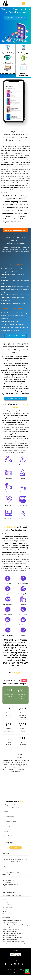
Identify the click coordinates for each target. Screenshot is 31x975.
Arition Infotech (12, 885)
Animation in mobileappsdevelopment (13, 944)
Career (4, 911)
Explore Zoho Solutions (15, 335)
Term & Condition (7, 907)
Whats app (6, 880)
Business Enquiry (8, 893)
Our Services (6, 903)
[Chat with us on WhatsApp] (27, 971)
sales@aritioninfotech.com (12, 895)
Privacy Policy (6, 905)
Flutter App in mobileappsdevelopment (13, 942)
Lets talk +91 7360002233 (15, 17)
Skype (4, 885)
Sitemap (4, 909)
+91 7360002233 (13, 873)
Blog (3, 913)
